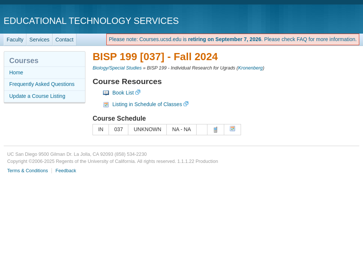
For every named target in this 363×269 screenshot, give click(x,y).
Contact (64, 40)
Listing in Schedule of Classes (147, 104)
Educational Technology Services (91, 21)
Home (16, 72)
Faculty (15, 40)
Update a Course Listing (37, 96)
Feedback (66, 170)
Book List (123, 93)
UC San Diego (316, 20)
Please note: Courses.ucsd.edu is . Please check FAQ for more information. (233, 39)
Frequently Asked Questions (42, 84)
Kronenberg (250, 68)
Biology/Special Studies (117, 68)
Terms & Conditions (27, 170)
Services (39, 40)
